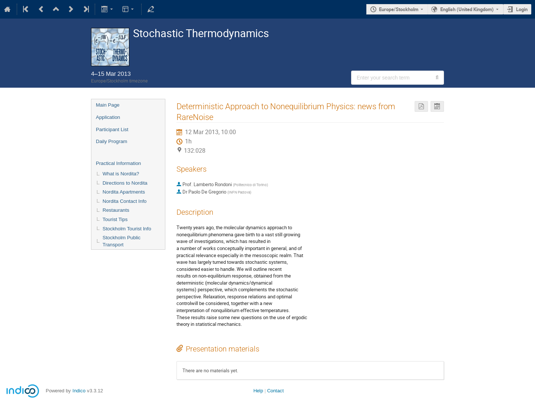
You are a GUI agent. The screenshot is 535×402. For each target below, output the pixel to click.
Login (522, 9)
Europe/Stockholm (398, 9)
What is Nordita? (121, 173)
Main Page (108, 105)
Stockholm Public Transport (121, 241)
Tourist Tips (115, 219)
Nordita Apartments (124, 192)
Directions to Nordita (125, 183)
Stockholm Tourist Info (127, 228)
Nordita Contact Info (125, 201)
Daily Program (111, 141)
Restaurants (116, 210)
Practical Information (118, 163)
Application (108, 117)
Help (258, 391)
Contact (275, 391)
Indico (78, 391)
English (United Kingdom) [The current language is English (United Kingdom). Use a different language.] (467, 9)
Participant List (112, 129)
